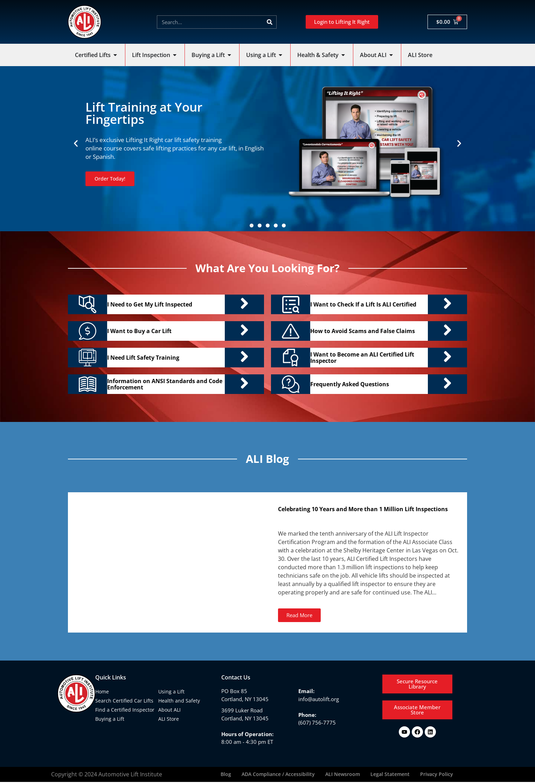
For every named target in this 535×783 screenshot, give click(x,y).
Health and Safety (179, 700)
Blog (226, 774)
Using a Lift (171, 691)
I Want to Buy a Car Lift (139, 331)
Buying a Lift (109, 718)
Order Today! (111, 178)
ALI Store (168, 718)
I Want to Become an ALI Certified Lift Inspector (362, 358)
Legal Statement (390, 774)
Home (102, 691)
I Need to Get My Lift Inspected (149, 304)
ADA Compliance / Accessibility (278, 774)
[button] (75, 143)
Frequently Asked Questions (349, 384)
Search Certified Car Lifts (124, 700)
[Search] (269, 22)
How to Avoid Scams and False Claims (362, 331)
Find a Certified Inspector (124, 709)
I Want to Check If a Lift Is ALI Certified (363, 304)
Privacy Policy (436, 774)
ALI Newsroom (342, 774)
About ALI (169, 709)
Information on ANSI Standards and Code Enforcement (164, 384)
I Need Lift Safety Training (143, 357)
